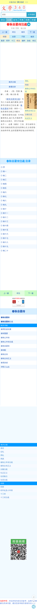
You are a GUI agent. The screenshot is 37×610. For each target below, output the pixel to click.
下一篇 (32, 32)
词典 (28, 20)
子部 (23, 37)
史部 (14, 37)
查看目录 (12, 87)
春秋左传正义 (30, 111)
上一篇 (4, 32)
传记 (34, 41)
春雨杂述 (4, 363)
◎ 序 (3, 167)
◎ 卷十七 (4, 238)
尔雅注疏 (28, 115)
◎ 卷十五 (4, 230)
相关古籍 (12, 82)
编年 (23, 41)
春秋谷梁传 (18, 311)
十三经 (3, 494)
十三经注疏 (4, 497)
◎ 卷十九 (4, 246)
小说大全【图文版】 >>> (18, 2)
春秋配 (3, 350)
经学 (8, 41)
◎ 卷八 (4, 201)
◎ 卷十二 (4, 217)
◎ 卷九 (4, 205)
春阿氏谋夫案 (6, 329)
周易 (27, 85)
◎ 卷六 (4, 192)
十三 (13, 41)
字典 (21, 20)
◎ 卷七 (4, 196)
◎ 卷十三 (4, 221)
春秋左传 (4, 354)
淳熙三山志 (5, 367)
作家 (34, 20)
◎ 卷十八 (4, 242)
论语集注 (3, 476)
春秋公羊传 (5, 338)
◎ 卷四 (4, 184)
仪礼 (2, 452)
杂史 (29, 41)
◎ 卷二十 (4, 251)
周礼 (27, 81)
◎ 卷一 (4, 171)
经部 (4, 37)
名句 (15, 20)
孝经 (2, 448)
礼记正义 (28, 118)
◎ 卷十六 (4, 234)
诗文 (3, 20)
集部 (32, 37)
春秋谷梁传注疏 (13, 99)
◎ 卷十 (4, 209)
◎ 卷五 (4, 188)
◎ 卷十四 (4, 226)
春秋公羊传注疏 (30, 90)
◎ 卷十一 (4, 213)
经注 (14, 32)
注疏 (7, 322)
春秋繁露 (4, 333)
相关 (23, 32)
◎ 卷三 (4, 180)
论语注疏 (3, 480)
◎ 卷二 (4, 176)
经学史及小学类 (6, 490)
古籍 (9, 20)
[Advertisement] (18, 61)
